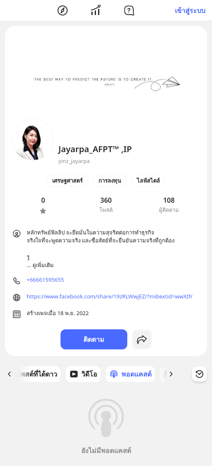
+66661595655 (45, 279)
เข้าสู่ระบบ (190, 10)
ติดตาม (93, 339)
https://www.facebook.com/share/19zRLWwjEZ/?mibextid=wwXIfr (110, 296)
